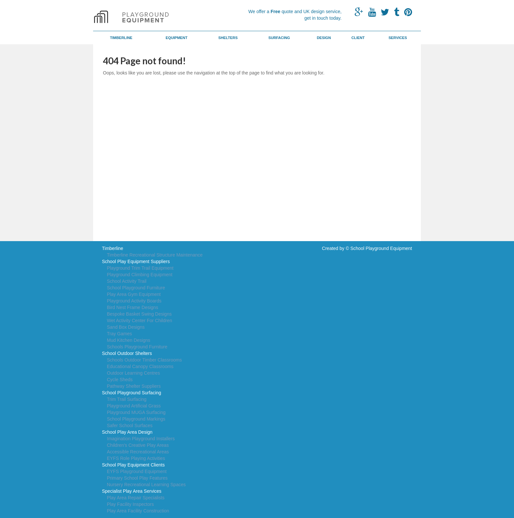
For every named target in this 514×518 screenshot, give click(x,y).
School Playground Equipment (381, 248)
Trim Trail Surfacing (127, 399)
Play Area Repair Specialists (136, 497)
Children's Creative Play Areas (138, 445)
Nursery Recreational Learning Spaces (146, 484)
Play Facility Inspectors (130, 504)
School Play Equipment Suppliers (136, 261)
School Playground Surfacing (131, 392)
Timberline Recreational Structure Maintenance (155, 255)
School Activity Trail (127, 281)
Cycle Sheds (120, 379)
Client (358, 38)
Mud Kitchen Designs (128, 340)
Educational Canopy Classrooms (140, 366)
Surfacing (279, 38)
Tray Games (119, 333)
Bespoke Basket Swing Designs (139, 314)
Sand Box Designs (126, 327)
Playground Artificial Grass (134, 405)
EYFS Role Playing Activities (136, 458)
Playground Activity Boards (134, 300)
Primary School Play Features (137, 478)
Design (324, 38)
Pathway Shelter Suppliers (134, 386)
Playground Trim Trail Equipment (140, 268)
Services (397, 38)
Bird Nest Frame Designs (132, 307)
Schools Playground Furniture (137, 346)
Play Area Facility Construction (138, 510)
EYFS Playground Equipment (137, 471)
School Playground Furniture (136, 287)
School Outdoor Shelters (127, 353)
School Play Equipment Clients (133, 464)
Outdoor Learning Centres (133, 373)
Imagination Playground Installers (141, 438)
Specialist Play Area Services (131, 491)
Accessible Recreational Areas (138, 451)
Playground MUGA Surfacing (136, 412)
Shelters (228, 38)
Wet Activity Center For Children (139, 320)
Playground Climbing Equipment (139, 274)
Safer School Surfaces (129, 425)
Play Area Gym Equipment (134, 294)
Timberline (121, 38)
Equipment (177, 38)
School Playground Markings (136, 419)
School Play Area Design (127, 432)
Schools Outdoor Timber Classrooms (144, 360)
